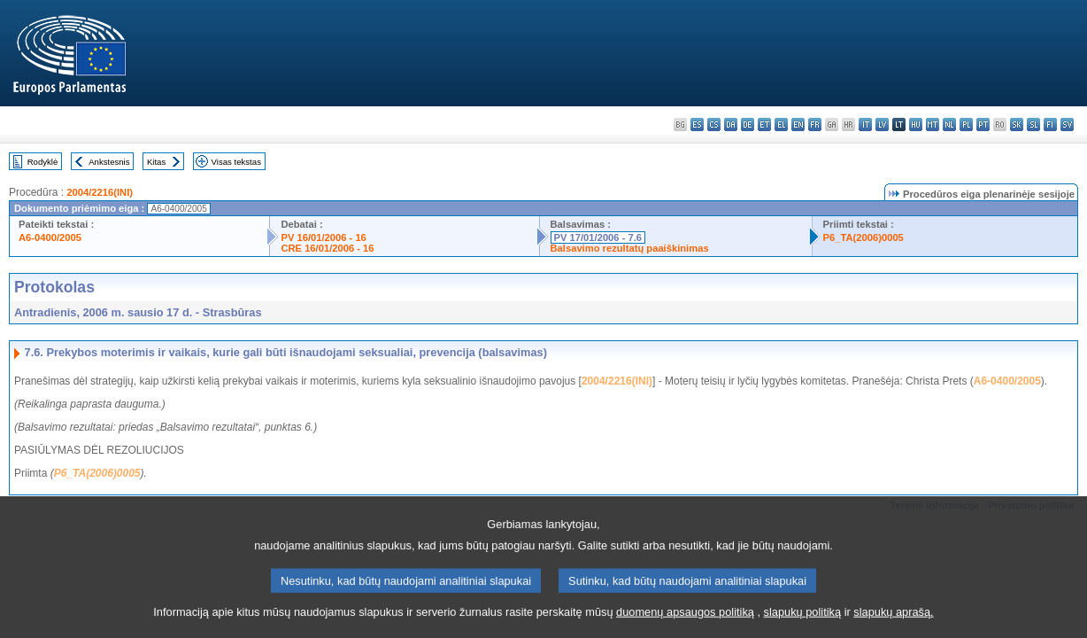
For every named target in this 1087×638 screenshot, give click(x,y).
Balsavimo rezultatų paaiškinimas (630, 248)
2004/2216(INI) (99, 192)
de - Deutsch (747, 124)
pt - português (983, 124)
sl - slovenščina (1033, 124)
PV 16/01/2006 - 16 (323, 237)
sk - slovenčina (1016, 124)
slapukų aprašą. (893, 622)
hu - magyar (915, 124)
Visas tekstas (236, 162)
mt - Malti (932, 124)
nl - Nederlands (949, 124)
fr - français (814, 124)
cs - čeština (714, 124)
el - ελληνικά (781, 124)
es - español (697, 124)
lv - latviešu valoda (882, 124)
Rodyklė (42, 162)
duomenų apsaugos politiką (685, 622)
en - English (798, 124)
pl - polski (966, 124)
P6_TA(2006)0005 (863, 237)
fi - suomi (1050, 124)
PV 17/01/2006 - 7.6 (598, 237)
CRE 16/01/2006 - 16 (327, 248)
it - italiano (865, 124)
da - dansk (730, 124)
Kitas (156, 162)
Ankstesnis (109, 162)
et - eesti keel (764, 124)
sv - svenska (1067, 124)
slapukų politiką (803, 622)
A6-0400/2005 (50, 237)
